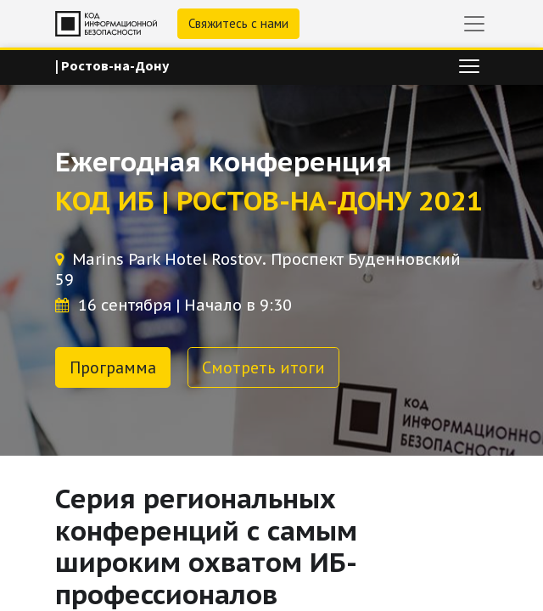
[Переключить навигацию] (469, 66)
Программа (113, 367)
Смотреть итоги (263, 367)
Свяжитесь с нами (238, 23)
